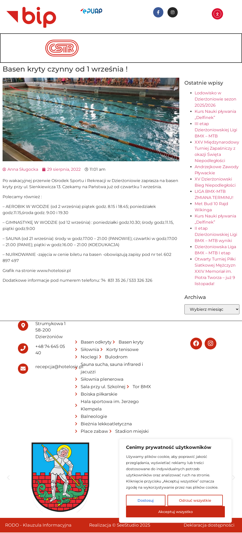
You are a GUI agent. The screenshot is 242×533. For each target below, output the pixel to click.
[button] (8, 478)
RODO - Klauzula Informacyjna (38, 525)
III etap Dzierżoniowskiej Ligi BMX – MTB (216, 130)
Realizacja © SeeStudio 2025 (119, 525)
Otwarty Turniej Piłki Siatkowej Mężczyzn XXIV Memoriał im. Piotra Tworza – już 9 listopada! (215, 272)
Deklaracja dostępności (209, 525)
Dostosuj (146, 500)
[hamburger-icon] (230, 41)
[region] (175, 481)
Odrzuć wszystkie (195, 500)
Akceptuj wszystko (175, 511)
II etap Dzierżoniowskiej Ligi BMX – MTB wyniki (216, 235)
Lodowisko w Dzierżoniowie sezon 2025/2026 (215, 99)
